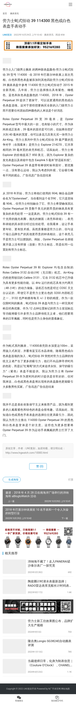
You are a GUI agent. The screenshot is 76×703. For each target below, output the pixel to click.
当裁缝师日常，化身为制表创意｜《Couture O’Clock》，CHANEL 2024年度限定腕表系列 (50, 663)
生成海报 (11, 479)
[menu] (70, 4)
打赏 (69, 479)
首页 (5, 13)
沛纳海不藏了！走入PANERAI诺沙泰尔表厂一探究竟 (49, 563)
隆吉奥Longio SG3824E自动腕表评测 (49, 643)
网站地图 (65, 689)
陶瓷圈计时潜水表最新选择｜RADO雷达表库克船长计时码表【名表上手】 (48, 584)
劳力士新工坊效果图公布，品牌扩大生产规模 (50, 623)
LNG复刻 (7, 34)
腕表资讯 (49, 34)
